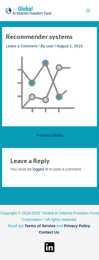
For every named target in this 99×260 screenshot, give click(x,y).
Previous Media (50, 135)
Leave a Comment (21, 46)
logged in (40, 169)
